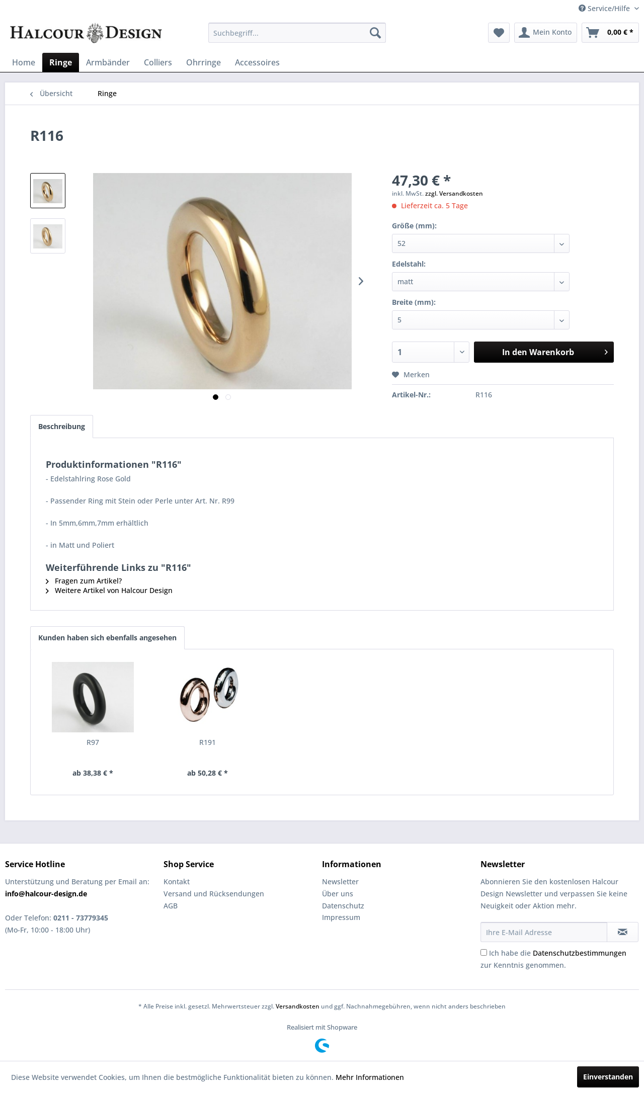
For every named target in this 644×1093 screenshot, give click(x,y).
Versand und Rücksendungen (214, 893)
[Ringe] (60, 62)
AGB (171, 905)
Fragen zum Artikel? (84, 580)
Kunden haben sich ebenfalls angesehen (107, 637)
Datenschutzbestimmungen (579, 953)
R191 (207, 742)
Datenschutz (343, 905)
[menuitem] (297, 33)
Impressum (341, 917)
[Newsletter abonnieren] (622, 932)
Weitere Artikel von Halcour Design (109, 590)
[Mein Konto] (545, 33)
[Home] (23, 62)
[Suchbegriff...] (297, 33)
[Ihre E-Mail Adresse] (543, 932)
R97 (93, 742)
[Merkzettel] (499, 33)
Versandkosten (297, 1006)
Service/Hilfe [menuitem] (605, 8)
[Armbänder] (108, 62)
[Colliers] (158, 62)
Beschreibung (61, 426)
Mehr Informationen (370, 1077)
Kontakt (177, 881)
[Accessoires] (257, 62)
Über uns (337, 893)
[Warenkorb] (610, 33)
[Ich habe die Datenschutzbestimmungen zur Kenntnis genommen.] (483, 952)
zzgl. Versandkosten (454, 193)
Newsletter (340, 881)
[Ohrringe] (203, 62)
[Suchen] (375, 33)
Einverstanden (608, 1076)
